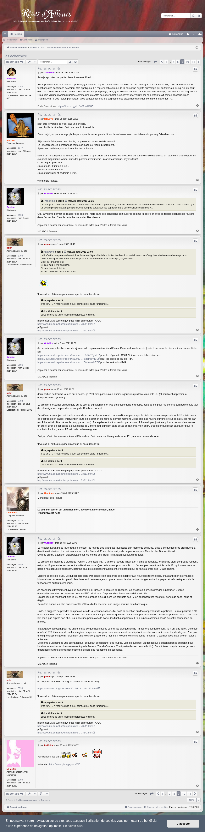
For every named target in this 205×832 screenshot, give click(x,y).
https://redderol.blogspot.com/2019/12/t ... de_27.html (67, 688)
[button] (155, 61)
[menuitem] (135, 34)
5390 (20, 780)
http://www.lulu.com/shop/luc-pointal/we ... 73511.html (64, 324)
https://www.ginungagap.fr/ (62, 764)
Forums (18, 34)
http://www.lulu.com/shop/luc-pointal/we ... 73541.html (64, 330)
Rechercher (11, 40)
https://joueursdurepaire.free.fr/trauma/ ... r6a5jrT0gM (67, 355)
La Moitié (11, 769)
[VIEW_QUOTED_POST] (66, 201)
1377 (20, 148)
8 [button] (178, 61)
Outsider (11, 207)
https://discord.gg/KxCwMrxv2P (74, 106)
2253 (20, 86)
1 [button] (166, 61)
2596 (20, 215)
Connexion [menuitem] (195, 35)
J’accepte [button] (183, 823)
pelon (9, 248)
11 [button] (193, 61)
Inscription (43, 40)
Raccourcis (6, 35)
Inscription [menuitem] (201, 35)
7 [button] (173, 61)
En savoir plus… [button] (74, 826)
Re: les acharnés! (49, 68)
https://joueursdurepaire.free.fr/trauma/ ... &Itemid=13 (67, 358)
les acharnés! (15, 55)
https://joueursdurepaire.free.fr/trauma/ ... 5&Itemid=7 (67, 362)
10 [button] (187, 61)
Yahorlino (11, 78)
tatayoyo (11, 140)
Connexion (27, 40)
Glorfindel (12, 512)
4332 (20, 520)
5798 (20, 256)
